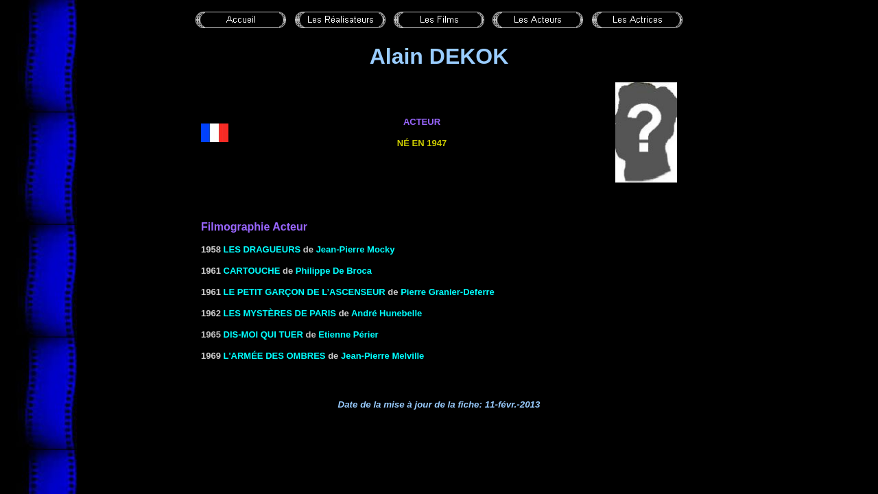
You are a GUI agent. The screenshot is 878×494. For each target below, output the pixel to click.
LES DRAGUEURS (262, 249)
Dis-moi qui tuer (263, 334)
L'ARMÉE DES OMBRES (275, 356)
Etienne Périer (348, 334)
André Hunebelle (386, 313)
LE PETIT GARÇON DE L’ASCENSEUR (304, 292)
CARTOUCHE (252, 271)
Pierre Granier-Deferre (448, 292)
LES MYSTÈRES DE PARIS (280, 313)
